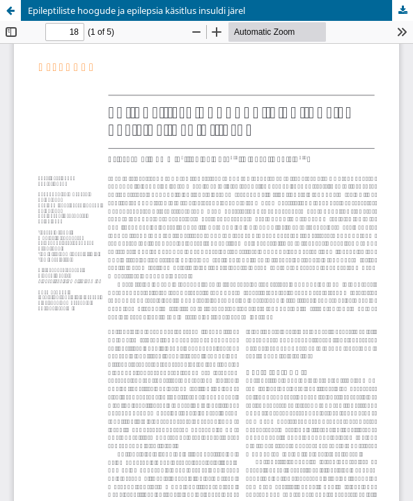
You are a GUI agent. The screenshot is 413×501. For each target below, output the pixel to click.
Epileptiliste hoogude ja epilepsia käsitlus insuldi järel (136, 10)
